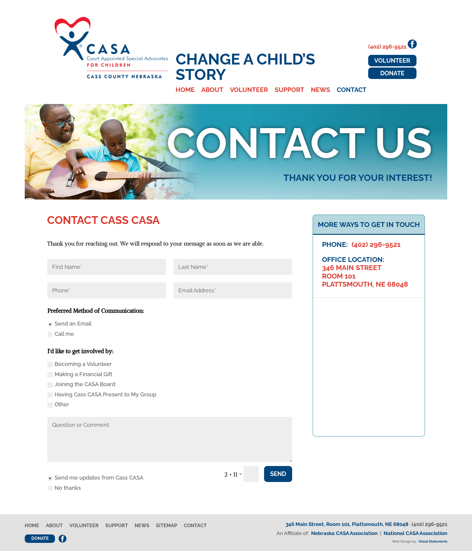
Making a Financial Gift (79, 374)
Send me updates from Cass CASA (95, 477)
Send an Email (69, 323)
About (212, 90)
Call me (60, 334)
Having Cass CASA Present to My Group (101, 394)
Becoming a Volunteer (79, 364)
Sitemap (166, 526)
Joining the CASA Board (81, 384)
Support (289, 90)
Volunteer (249, 90)
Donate (392, 73)
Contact (351, 90)
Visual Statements (433, 541)
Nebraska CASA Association (344, 533)
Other (58, 404)
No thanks (64, 488)
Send (278, 473)
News (320, 90)
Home (185, 90)
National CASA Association (415, 533)
